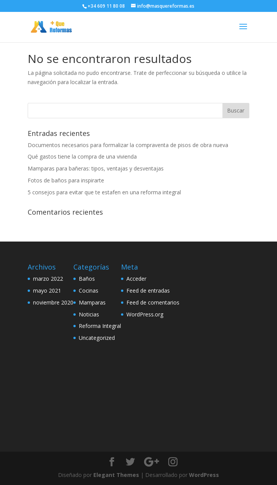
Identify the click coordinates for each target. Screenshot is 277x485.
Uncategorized (97, 337)
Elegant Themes (116, 474)
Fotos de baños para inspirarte (66, 180)
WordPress (204, 474)
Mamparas (92, 302)
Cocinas (88, 290)
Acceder (136, 278)
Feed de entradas (148, 290)
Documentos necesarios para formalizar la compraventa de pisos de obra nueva (128, 145)
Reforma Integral (100, 325)
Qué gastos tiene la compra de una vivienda (82, 156)
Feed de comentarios (152, 302)
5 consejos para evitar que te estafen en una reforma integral (104, 192)
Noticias (89, 314)
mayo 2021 (47, 290)
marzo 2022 (48, 278)
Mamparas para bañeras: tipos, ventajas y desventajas (96, 168)
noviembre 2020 (53, 302)
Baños (87, 278)
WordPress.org (144, 314)
